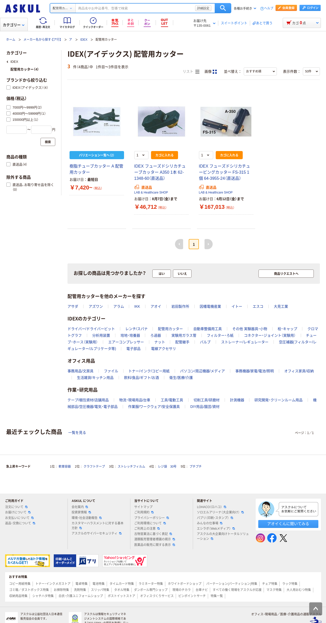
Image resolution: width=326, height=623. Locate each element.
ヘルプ (268, 8)
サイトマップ (143, 507)
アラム (118, 306)
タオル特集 (121, 590)
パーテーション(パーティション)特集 (231, 584)
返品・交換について (20, 523)
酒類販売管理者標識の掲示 (154, 539)
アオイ (156, 306)
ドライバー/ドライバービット (91, 329)
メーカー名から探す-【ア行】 (42, 39)
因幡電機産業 (210, 306)
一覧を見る (77, 433)
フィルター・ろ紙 (220, 335)
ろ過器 (155, 335)
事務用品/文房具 (80, 371)
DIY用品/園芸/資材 (205, 407)
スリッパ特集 (100, 590)
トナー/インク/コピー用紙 (149, 371)
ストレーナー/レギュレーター (244, 342)
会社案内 (80, 507)
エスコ (258, 306)
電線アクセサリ (163, 349)
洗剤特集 (80, 590)
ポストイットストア (121, 596)
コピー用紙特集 (20, 584)
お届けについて (18, 512)
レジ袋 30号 (167, 466)
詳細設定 (203, 8)
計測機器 (237, 400)
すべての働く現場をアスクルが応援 (237, 590)
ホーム (10, 39)
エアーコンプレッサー (126, 342)
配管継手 (182, 342)
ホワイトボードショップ (184, 584)
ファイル (111, 371)
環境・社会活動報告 (87, 518)
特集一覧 (217, 596)
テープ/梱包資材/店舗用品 (88, 400)
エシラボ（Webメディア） (216, 528)
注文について (16, 507)
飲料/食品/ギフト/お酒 (141, 378)
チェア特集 (269, 584)
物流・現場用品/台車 (135, 400)
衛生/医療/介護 (181, 378)
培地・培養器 (130, 335)
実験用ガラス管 (183, 335)
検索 (223, 8)
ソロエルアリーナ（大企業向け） (220, 512)
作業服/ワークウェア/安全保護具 (154, 407)
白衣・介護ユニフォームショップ (81, 596)
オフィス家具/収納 (299, 371)
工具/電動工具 (172, 400)
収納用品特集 (18, 596)
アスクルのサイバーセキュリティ (96, 533)
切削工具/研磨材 (207, 400)
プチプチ (195, 466)
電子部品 (133, 349)
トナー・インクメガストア (53, 584)
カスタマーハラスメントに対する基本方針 (98, 526)
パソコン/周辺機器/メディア (202, 371)
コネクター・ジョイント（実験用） (270, 335)
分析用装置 (101, 335)
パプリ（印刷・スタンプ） (215, 518)
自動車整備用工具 (207, 329)
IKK (137, 306)
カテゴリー (13, 25)
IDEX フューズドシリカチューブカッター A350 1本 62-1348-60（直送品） (160, 172)
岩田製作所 (180, 306)
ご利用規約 (144, 512)
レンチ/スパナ (136, 329)
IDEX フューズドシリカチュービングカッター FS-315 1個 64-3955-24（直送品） (224, 172)
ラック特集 (289, 584)
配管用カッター (170, 329)
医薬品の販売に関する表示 (154, 545)
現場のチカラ (181, 590)
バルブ (205, 342)
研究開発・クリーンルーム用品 (278, 400)
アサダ (72, 306)
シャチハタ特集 (43, 596)
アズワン (96, 306)
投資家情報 (81, 512)
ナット (159, 342)
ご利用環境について (150, 523)
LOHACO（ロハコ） (211, 507)
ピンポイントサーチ (192, 596)
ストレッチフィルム (131, 466)
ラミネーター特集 (151, 584)
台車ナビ (202, 590)
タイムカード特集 (122, 584)
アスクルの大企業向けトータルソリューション (223, 536)
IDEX (83, 39)
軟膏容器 (65, 466)
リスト (191, 72)
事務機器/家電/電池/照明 (254, 371)
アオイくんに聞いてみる (288, 524)
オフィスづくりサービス (157, 596)
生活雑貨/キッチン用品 (95, 378)
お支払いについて (19, 518)
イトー (237, 306)
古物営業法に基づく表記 (153, 534)
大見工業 (281, 306)
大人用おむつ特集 (299, 590)
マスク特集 (274, 590)
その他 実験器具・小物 (249, 329)
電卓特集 (81, 584)
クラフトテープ (94, 466)
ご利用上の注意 (147, 528)
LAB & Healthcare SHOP (151, 192)
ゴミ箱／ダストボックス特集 (29, 590)
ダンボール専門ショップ (151, 590)
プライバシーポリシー (151, 518)
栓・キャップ (287, 329)
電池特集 (98, 584)
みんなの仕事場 (209, 523)
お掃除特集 (61, 590)
